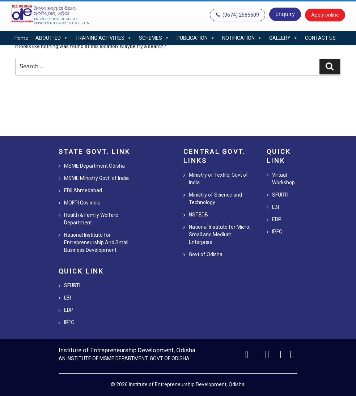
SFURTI (72, 285)
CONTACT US (320, 38)
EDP (68, 310)
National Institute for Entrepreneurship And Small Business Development (96, 242)
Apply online (325, 15)
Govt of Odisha (206, 254)
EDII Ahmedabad (83, 190)
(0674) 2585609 (237, 15)
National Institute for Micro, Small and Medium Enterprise (219, 234)
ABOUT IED (51, 38)
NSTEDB (198, 215)
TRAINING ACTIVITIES (103, 38)
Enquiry (285, 14)
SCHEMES (154, 38)
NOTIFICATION (242, 38)
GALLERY (283, 38)
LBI (67, 298)
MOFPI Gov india (82, 203)
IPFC (69, 322)
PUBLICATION (196, 38)
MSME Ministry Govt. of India (96, 178)
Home (21, 38)
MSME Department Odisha (94, 166)
